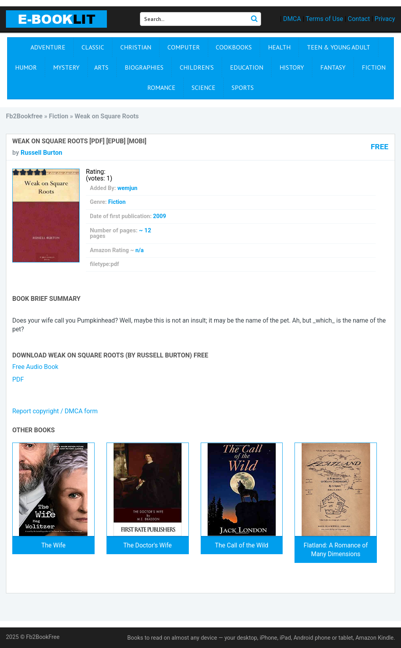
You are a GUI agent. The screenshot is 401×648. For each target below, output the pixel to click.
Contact (359, 19)
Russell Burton (41, 152)
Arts (101, 67)
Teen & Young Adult (338, 47)
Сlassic (93, 47)
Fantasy (333, 67)
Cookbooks (234, 47)
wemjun (127, 188)
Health (279, 47)
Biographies (144, 67)
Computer (183, 47)
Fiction (374, 67)
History (291, 67)
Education (246, 67)
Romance (161, 87)
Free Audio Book (35, 367)
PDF (18, 379)
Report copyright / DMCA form (55, 411)
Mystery (66, 67)
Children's (197, 67)
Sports (243, 87)
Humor (26, 67)
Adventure (47, 47)
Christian (135, 47)
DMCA (292, 19)
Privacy (384, 19)
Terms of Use (324, 19)
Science (203, 87)
